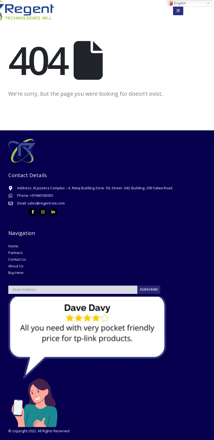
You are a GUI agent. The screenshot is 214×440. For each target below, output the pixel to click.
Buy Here (16, 272)
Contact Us (17, 259)
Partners (15, 252)
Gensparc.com (83, 431)
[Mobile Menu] (178, 10)
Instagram (43, 212)
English (177, 3)
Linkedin (53, 212)
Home (13, 246)
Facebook (33, 212)
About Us (16, 266)
